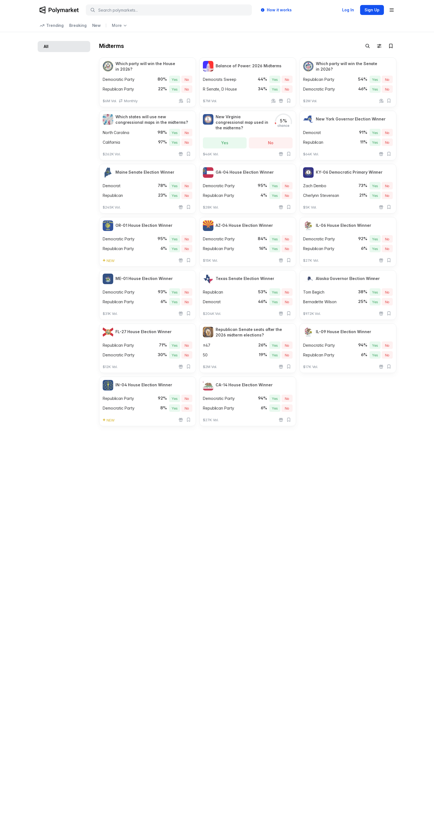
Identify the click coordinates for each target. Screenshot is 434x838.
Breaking (77, 25)
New (96, 25)
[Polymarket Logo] (59, 10)
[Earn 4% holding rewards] (181, 101)
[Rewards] (281, 101)
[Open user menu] (391, 10)
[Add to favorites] (188, 101)
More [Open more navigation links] (119, 25)
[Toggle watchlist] (390, 46)
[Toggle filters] (379, 46)
